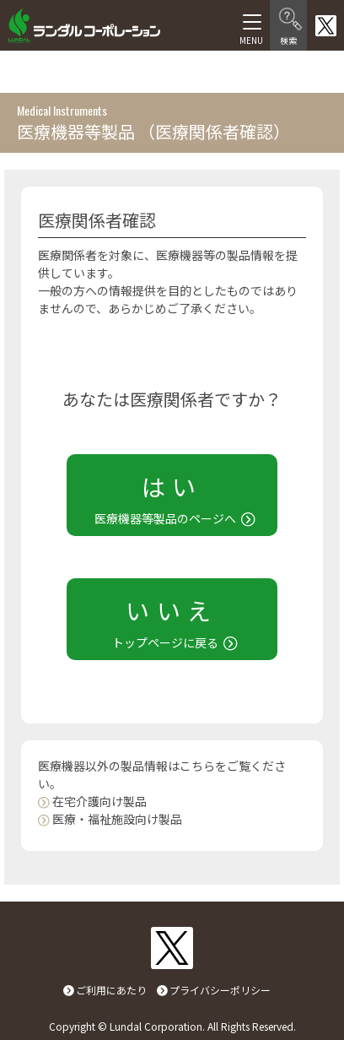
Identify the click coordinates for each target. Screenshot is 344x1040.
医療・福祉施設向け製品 (117, 818)
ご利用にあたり (111, 990)
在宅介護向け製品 (99, 801)
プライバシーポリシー (220, 990)
